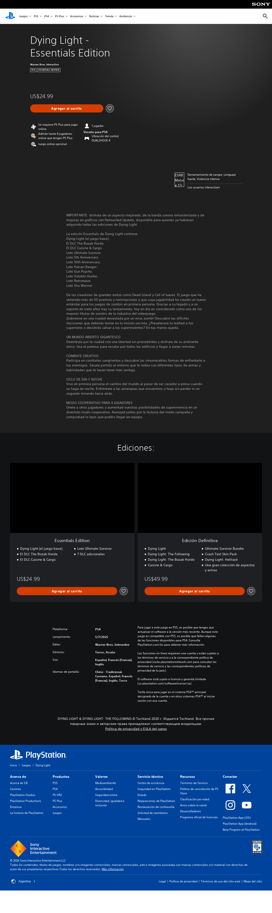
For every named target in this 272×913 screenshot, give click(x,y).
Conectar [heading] (230, 776)
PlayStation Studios (22, 795)
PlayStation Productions (25, 801)
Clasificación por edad (194, 799)
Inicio (13, 765)
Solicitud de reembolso (153, 813)
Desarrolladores (190, 811)
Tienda (109, 16)
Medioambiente (105, 783)
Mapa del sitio (253, 881)
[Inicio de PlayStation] (10, 16)
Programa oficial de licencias (199, 817)
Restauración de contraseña (156, 807)
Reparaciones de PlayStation (156, 801)
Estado (142, 795)
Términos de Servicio (194, 783)
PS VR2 (57, 795)
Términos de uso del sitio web (220, 881)
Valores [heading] (101, 776)
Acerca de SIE (19, 783)
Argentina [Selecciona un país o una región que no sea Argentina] (23, 881)
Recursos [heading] (187, 776)
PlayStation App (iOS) (237, 818)
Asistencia (125, 16)
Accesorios (76, 16)
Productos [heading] (61, 776)
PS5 (36, 16)
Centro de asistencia (151, 783)
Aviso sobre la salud (193, 805)
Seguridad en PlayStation (154, 789)
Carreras (15, 789)
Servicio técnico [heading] (150, 776)
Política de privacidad (183, 881)
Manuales (144, 819)
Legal (162, 881)
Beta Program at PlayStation (241, 830)
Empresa (16, 807)
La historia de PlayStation (26, 813)
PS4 (46, 16)
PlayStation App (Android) (239, 824)
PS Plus (59, 16)
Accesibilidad (104, 789)
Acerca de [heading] (18, 776)
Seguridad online (106, 795)
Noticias (94, 16)
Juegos (23, 16)
